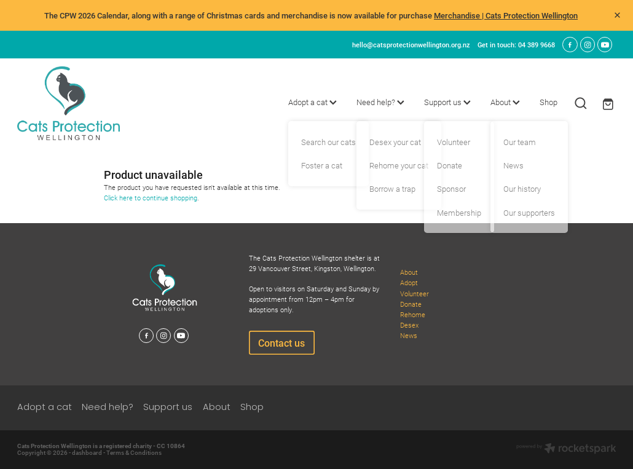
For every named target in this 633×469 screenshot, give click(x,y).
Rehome (412, 314)
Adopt (409, 282)
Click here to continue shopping (150, 197)
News (408, 335)
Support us (447, 102)
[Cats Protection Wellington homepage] (77, 103)
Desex (409, 324)
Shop (548, 102)
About (505, 102)
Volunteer (414, 293)
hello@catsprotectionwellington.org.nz (411, 44)
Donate (411, 304)
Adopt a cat (312, 102)
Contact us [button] (281, 342)
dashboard (87, 453)
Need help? (380, 102)
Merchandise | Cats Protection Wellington (506, 15)
